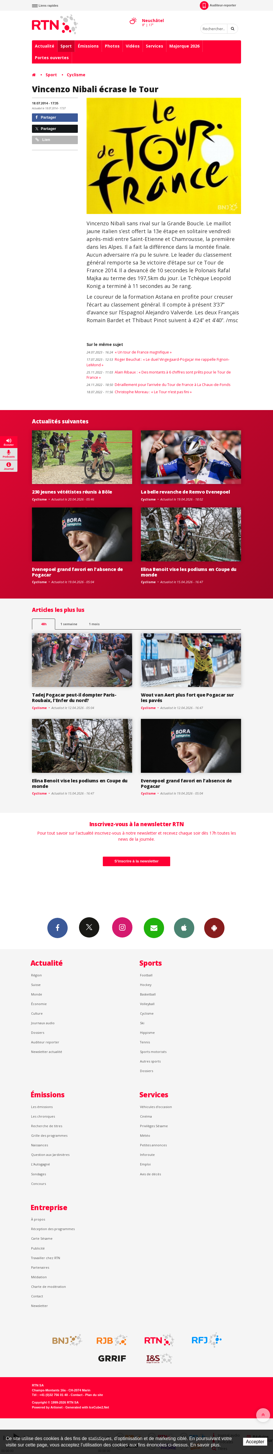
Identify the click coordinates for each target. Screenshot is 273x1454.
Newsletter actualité (46, 1052)
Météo (145, 1135)
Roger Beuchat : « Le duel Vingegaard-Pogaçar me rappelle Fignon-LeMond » (158, 362)
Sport (66, 46)
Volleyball (147, 1004)
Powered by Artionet (47, 1407)
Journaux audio (43, 1023)
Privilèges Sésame (154, 1126)
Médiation (39, 1277)
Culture (37, 1013)
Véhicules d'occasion (156, 1107)
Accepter (255, 1441)
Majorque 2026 (184, 46)
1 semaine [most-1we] (68, 624)
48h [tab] (43, 624)
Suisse (36, 985)
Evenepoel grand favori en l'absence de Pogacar (77, 572)
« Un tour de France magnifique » (129, 352)
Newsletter (39, 1306)
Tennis (145, 1042)
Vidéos (133, 46)
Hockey (145, 985)
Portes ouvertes (52, 57)
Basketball (148, 994)
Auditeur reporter (45, 1042)
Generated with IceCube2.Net (87, 1407)
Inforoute (147, 1154)
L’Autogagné (40, 1164)
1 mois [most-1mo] (94, 624)
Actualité (44, 46)
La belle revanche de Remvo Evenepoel (185, 492)
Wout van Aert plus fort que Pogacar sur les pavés (187, 698)
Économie (39, 1004)
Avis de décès (150, 1174)
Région (36, 975)
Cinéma (146, 1116)
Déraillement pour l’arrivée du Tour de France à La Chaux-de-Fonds (158, 384)
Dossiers (37, 1032)
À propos (38, 1219)
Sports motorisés (153, 1052)
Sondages (38, 1174)
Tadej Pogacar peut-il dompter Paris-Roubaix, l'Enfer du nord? (74, 698)
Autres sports (150, 1061)
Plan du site (94, 1395)
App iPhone (184, 928)
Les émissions (42, 1107)
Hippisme (147, 1032)
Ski (142, 1023)
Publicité (38, 1248)
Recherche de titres (46, 1126)
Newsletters (154, 928)
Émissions (88, 46)
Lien (42, 139)
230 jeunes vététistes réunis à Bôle (72, 492)
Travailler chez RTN (45, 1258)
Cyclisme (76, 74)
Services (154, 46)
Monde (36, 994)
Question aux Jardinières (50, 1154)
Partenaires (40, 1267)
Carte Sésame (42, 1238)
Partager (45, 117)
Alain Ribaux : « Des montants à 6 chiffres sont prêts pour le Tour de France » (159, 375)
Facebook (57, 928)
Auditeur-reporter (218, 5)
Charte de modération (48, 1286)
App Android (214, 928)
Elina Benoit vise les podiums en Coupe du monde (188, 572)
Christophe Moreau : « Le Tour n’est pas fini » (139, 391)
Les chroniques (43, 1116)
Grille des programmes (49, 1135)
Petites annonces (153, 1145)
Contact (37, 1296)
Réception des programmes (53, 1229)
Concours (38, 1183)
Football (146, 975)
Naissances (39, 1145)
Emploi (145, 1164)
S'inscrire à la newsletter (136, 861)
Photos (112, 46)
